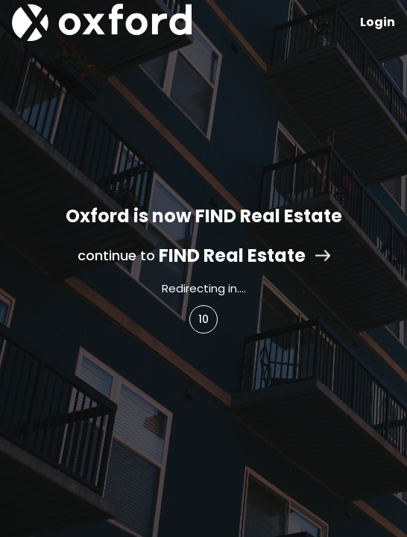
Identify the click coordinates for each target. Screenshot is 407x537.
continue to (204, 256)
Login (377, 22)
